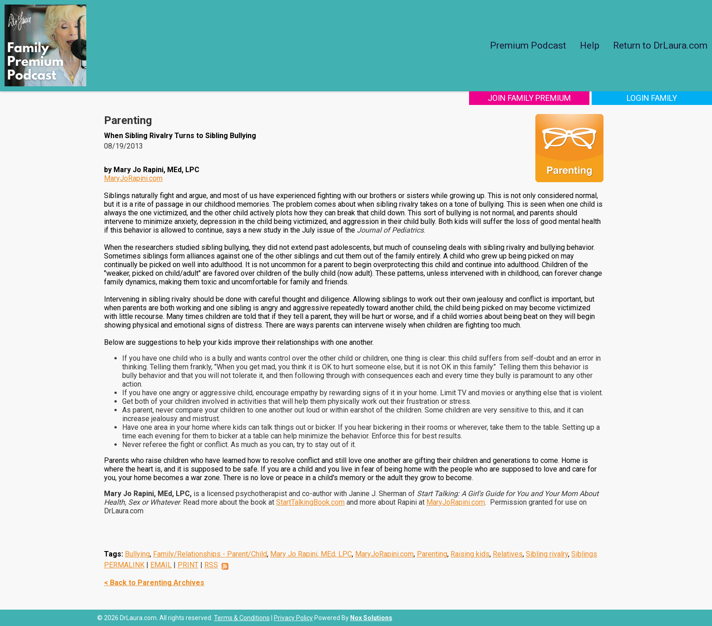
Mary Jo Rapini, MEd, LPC (311, 554)
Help (589, 45)
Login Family (652, 98)
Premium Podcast (528, 45)
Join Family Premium (529, 98)
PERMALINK (124, 565)
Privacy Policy (293, 617)
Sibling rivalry (547, 554)
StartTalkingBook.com (310, 502)
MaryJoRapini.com (133, 178)
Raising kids (470, 554)
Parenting (432, 554)
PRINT (188, 565)
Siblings (584, 554)
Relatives (508, 554)
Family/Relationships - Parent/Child (210, 554)
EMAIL (161, 565)
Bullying (137, 554)
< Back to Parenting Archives (154, 582)
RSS (211, 565)
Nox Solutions (371, 617)
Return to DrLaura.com (660, 45)
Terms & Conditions (242, 617)
